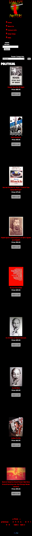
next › (16, 524)
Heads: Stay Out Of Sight (16, 87)
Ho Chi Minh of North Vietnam (16, 338)
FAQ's (9, 38)
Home (10, 23)
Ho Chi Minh (16, 388)
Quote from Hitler (16, 288)
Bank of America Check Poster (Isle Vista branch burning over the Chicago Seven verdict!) (16, 484)
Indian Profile (16, 438)
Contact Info (12, 30)
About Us (11, 26)
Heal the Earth (16, 137)
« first (15, 519)
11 (9, 524)
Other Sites (12, 34)
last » (22, 524)
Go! (29, 59)
